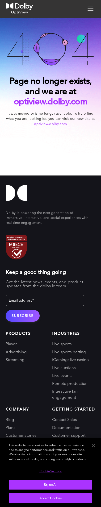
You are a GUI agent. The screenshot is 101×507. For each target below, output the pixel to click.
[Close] (93, 446)
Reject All (50, 484)
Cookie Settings (50, 471)
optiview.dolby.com (50, 101)
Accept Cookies (50, 498)
